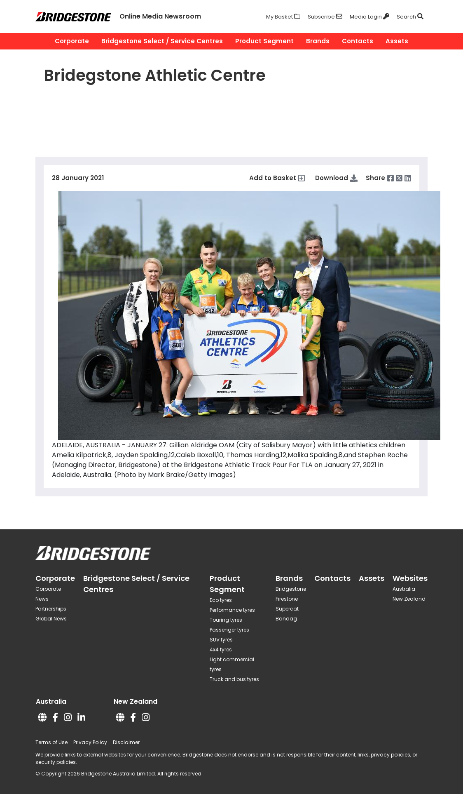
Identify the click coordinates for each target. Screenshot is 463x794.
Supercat (287, 608)
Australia (404, 588)
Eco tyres (221, 600)
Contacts (357, 41)
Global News (51, 618)
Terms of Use (51, 742)
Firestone (287, 598)
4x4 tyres (221, 649)
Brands (318, 41)
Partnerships (50, 608)
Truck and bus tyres (234, 679)
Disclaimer (126, 742)
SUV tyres (221, 639)
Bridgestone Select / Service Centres (162, 41)
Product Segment (264, 41)
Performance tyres (232, 609)
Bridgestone (291, 588)
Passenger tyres (229, 629)
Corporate (72, 41)
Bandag (286, 618)
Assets (397, 41)
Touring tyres (226, 619)
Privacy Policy (90, 742)
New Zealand (409, 598)
